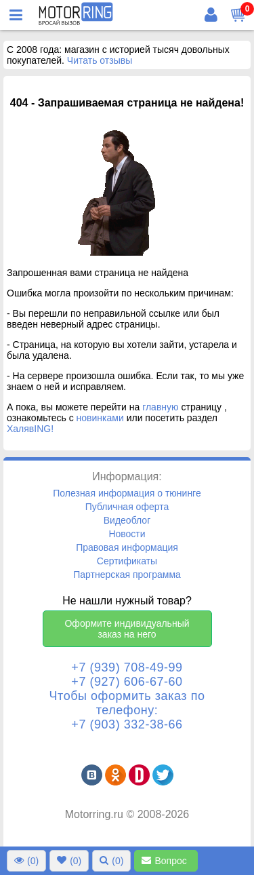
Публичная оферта (127, 506)
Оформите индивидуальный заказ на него (126, 629)
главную (160, 407)
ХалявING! (30, 428)
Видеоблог (127, 520)
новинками (100, 417)
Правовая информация (127, 547)
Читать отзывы (99, 60)
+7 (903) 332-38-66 (126, 724)
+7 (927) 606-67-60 (126, 681)
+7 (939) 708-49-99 (126, 667)
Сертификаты (127, 561)
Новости (126, 533)
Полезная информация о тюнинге (126, 493)
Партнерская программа (127, 574)
